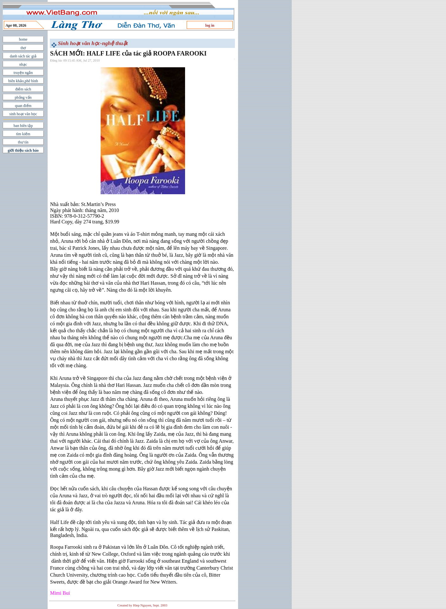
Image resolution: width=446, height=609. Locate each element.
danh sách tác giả (23, 56)
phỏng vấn (23, 97)
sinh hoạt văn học (23, 114)
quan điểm (23, 105)
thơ (23, 48)
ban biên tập (23, 125)
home (23, 39)
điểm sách (23, 89)
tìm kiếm (23, 134)
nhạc (23, 64)
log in (209, 25)
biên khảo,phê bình (23, 81)
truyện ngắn (23, 72)
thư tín (23, 142)
